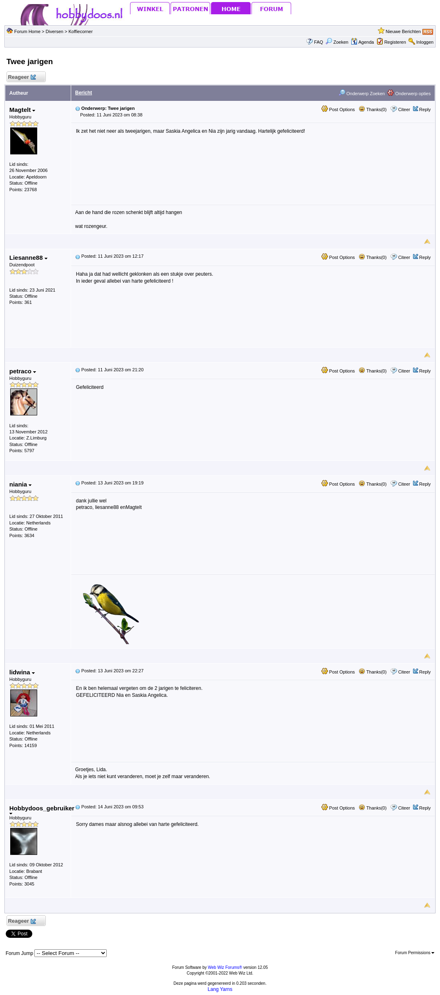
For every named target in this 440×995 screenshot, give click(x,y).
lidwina (22, 672)
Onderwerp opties (409, 93)
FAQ (318, 42)
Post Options (338, 109)
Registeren (395, 42)
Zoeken (337, 42)
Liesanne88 (28, 257)
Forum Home (27, 31)
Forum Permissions (414, 952)
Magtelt (22, 109)
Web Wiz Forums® (225, 967)
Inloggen (424, 42)
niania (20, 484)
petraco (22, 371)
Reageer (22, 77)
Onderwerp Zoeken (362, 93)
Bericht (83, 93)
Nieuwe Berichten (403, 31)
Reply (425, 109)
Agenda (362, 42)
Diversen (54, 31)
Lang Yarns (220, 989)
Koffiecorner (81, 31)
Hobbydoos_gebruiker (41, 810)
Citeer (404, 109)
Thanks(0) (372, 109)
